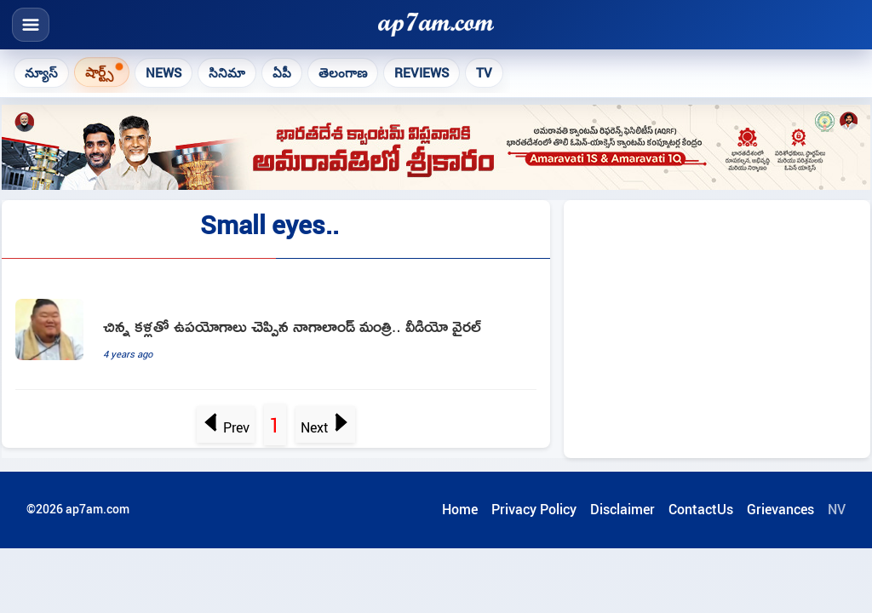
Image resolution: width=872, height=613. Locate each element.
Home (460, 509)
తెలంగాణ (342, 72)
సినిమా (227, 72)
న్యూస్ (41, 72)
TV (484, 72)
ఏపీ (281, 72)
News (163, 72)
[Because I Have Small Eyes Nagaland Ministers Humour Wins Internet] (275, 337)
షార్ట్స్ (99, 71)
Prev (226, 427)
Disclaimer (622, 509)
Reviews (421, 72)
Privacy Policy (534, 509)
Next (325, 427)
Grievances (780, 509)
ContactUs (700, 509)
